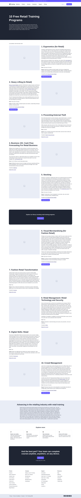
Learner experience (12, 484)
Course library (11, 477)
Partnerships (43, 479)
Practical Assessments (13, 486)
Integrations (59, 479)
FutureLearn (15, 356)
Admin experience (12, 474)
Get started (43, 472)
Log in (63, 4)
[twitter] (67, 496)
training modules (62, 379)
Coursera (15, 290)
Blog (58, 472)
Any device (27, 477)
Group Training (12, 482)
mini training (68, 60)
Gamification (27, 481)
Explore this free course (46, 76)
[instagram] (70, 496)
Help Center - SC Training (46, 476)
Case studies (59, 476)
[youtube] (66, 496)
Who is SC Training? (29, 474)
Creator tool (11, 481)
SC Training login (44, 481)
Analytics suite (11, 476)
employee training (30, 88)
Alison (47, 325)
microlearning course (65, 188)
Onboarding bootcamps (45, 474)
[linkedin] (64, 496)
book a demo (39, 460)
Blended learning (28, 479)
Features (10, 472)
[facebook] (69, 496)
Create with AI (11, 479)
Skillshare (15, 167)
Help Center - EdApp (45, 477)
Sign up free (40, 218)
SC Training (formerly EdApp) (51, 74)
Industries (59, 477)
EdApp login (43, 482)
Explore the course (13, 109)
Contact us (43, 486)
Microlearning (27, 476)
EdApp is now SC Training (30, 472)
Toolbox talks (59, 481)
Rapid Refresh (11, 487)
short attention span (18, 159)
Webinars (59, 474)
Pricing (45, 4)
